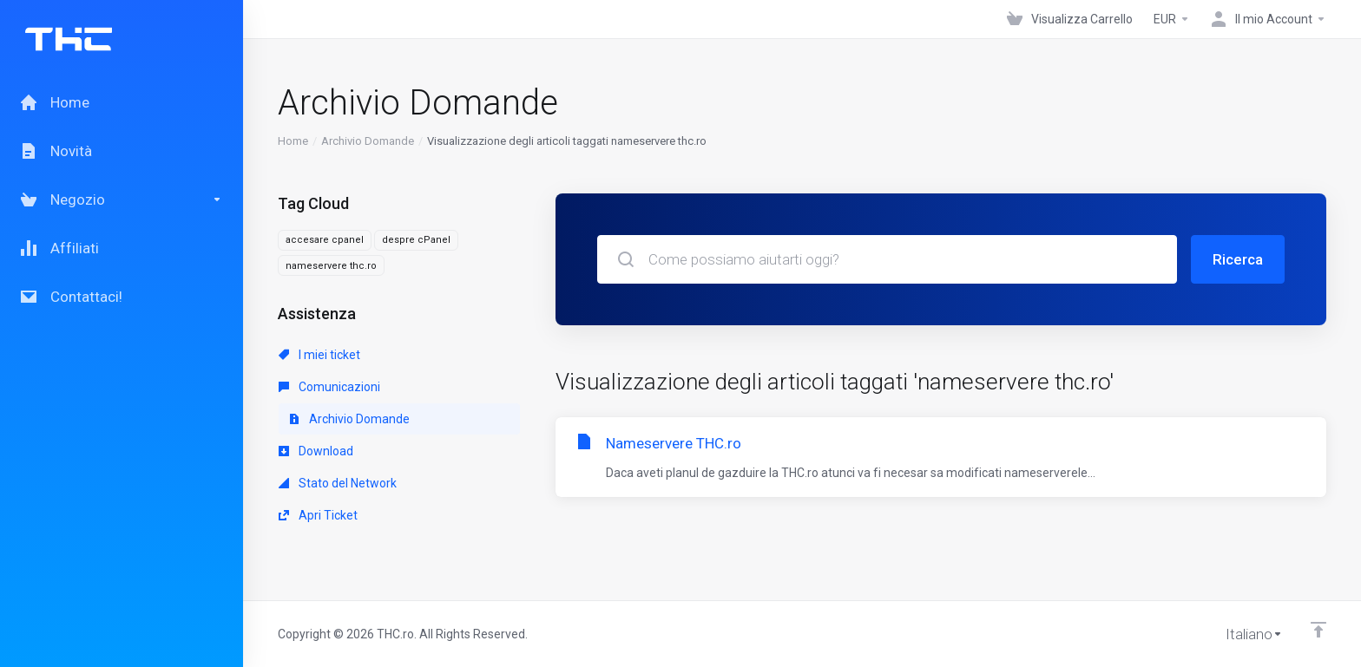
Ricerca (1238, 259)
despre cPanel (416, 239)
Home (293, 140)
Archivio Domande (367, 140)
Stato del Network (338, 483)
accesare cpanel (325, 239)
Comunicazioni (329, 387)
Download (316, 451)
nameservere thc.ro (331, 265)
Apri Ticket (318, 515)
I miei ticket (319, 355)
